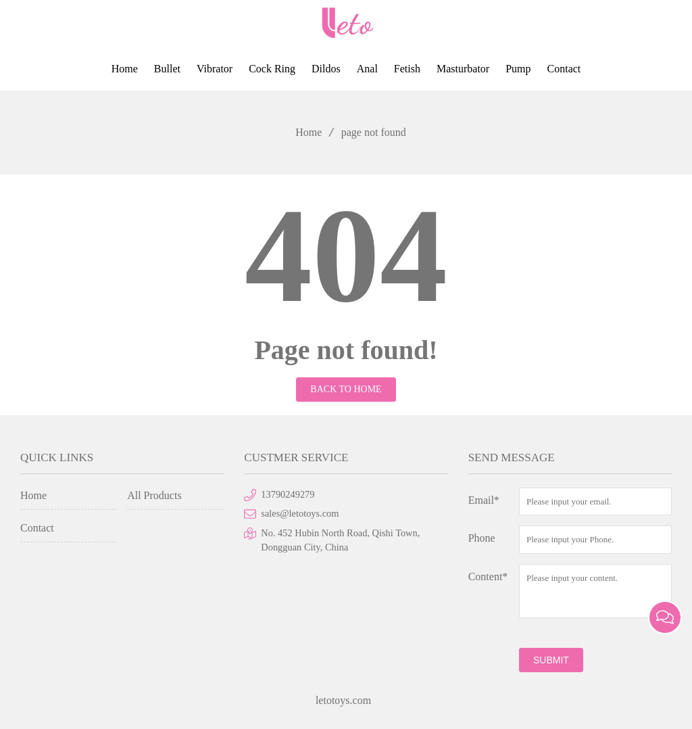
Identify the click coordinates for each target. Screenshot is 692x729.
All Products (154, 495)
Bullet (167, 68)
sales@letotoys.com (300, 513)
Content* (488, 576)
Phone (481, 538)
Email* (483, 500)
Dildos (326, 68)
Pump (517, 68)
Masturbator (463, 68)
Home (125, 68)
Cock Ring (272, 68)
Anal (367, 68)
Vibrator (214, 68)
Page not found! (345, 350)
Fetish (407, 68)
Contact (564, 68)
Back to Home (345, 389)
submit (551, 660)
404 (346, 255)
